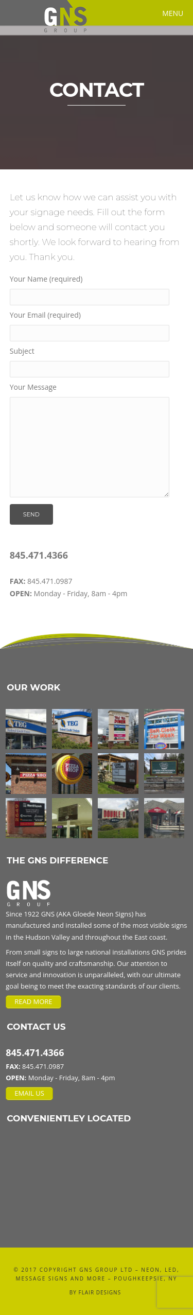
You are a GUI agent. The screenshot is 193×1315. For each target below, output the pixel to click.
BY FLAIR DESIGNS (95, 1292)
